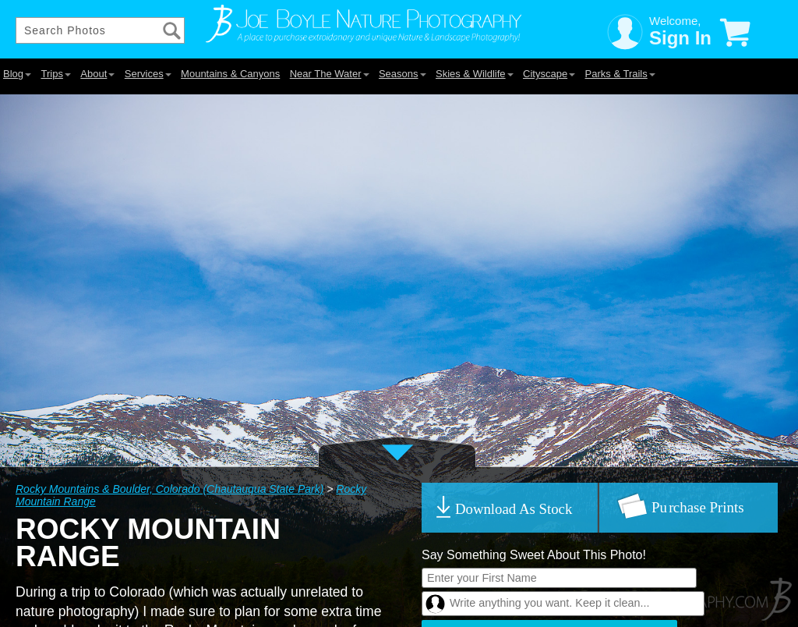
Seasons (402, 74)
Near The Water (329, 74)
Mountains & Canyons (230, 74)
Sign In (680, 37)
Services (148, 74)
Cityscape (549, 74)
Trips (55, 74)
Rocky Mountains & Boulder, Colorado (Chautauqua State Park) (169, 489)
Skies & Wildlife (475, 74)
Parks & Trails (620, 74)
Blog (17, 74)
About (97, 74)
